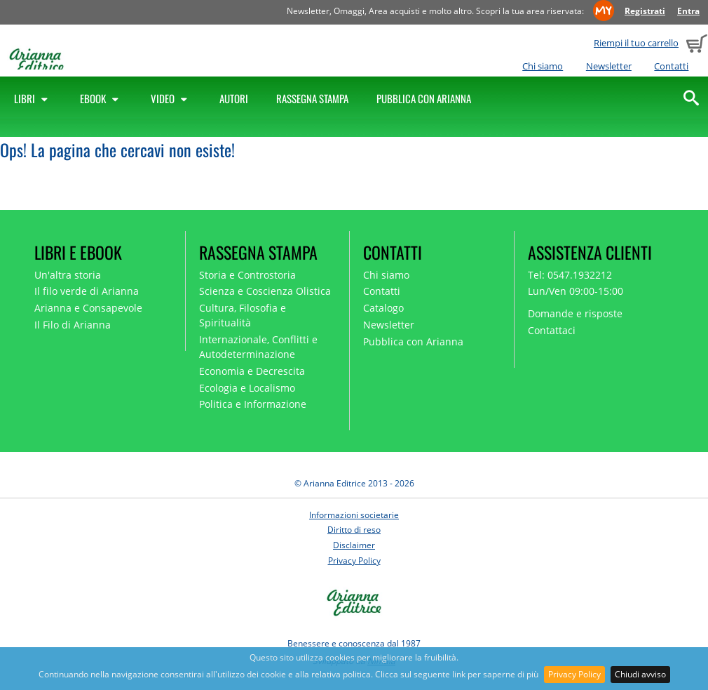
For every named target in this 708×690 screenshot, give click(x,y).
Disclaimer (354, 545)
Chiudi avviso (640, 674)
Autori (233, 98)
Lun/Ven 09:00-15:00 (575, 291)
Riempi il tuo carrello (636, 43)
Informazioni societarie (354, 515)
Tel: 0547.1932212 (570, 274)
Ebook (101, 98)
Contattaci (552, 330)
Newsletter (609, 66)
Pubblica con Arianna (423, 98)
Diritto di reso (354, 530)
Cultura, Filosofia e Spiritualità (242, 315)
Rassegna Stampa (312, 98)
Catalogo (383, 307)
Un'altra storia (67, 274)
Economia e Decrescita (252, 371)
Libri (33, 98)
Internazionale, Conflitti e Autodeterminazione (258, 347)
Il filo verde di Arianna (86, 291)
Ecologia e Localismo (247, 387)
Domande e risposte (575, 313)
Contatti (671, 66)
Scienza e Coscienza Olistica (265, 291)
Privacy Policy (574, 674)
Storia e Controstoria (247, 274)
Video (171, 98)
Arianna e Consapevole (88, 307)
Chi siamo (542, 66)
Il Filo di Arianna (72, 324)
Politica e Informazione (252, 404)
